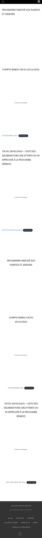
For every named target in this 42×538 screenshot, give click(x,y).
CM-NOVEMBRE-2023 (10, 136)
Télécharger (23, 135)
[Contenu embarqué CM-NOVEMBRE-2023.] (21, 103)
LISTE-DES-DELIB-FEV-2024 (12, 230)
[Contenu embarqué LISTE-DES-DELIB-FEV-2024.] (21, 197)
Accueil (10, 518)
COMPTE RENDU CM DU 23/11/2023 (20, 69)
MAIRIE (35, 522)
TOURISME (30, 518)
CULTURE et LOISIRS (11, 522)
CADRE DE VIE (25, 522)
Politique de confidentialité (21, 527)
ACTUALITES (20, 518)
